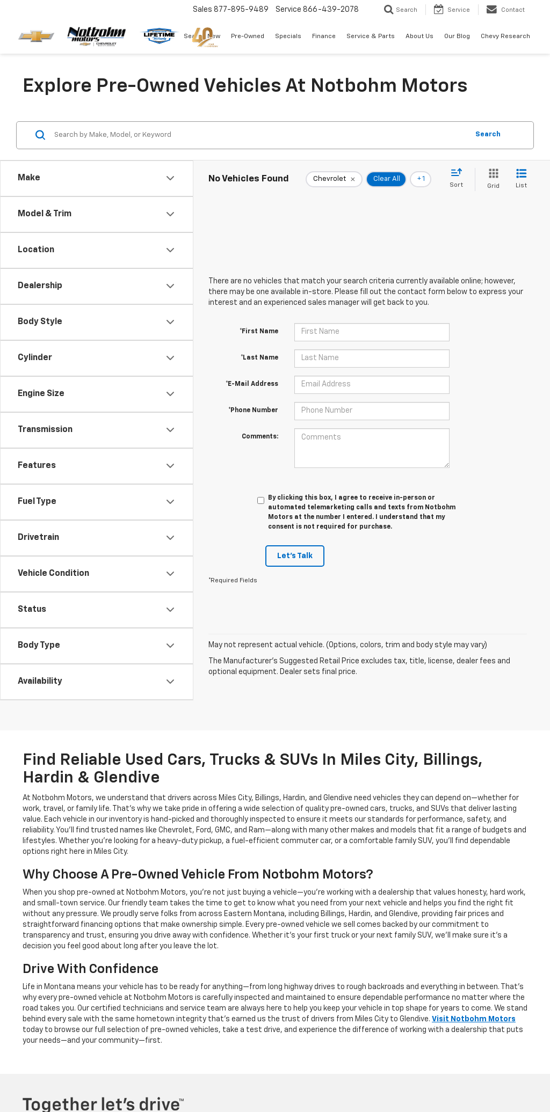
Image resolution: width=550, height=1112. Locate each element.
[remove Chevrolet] (334, 179)
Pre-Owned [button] (247, 36)
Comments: (260, 437)
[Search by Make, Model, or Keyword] (259, 135)
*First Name (259, 331)
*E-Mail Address (252, 384)
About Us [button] (419, 36)
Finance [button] (324, 36)
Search (488, 134)
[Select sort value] (459, 178)
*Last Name (259, 358)
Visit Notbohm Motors (474, 1019)
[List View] (521, 179)
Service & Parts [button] (370, 36)
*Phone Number (253, 410)
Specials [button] (288, 36)
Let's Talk (295, 556)
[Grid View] (491, 179)
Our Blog (457, 36)
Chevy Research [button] (505, 36)
